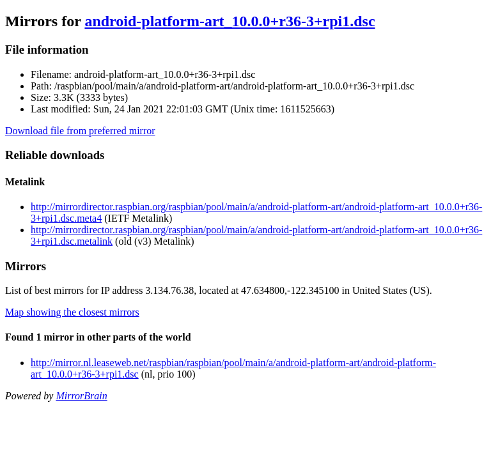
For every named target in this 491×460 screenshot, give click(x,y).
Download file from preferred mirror (80, 130)
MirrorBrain (81, 395)
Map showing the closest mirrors (72, 312)
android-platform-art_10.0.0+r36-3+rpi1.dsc (229, 21)
